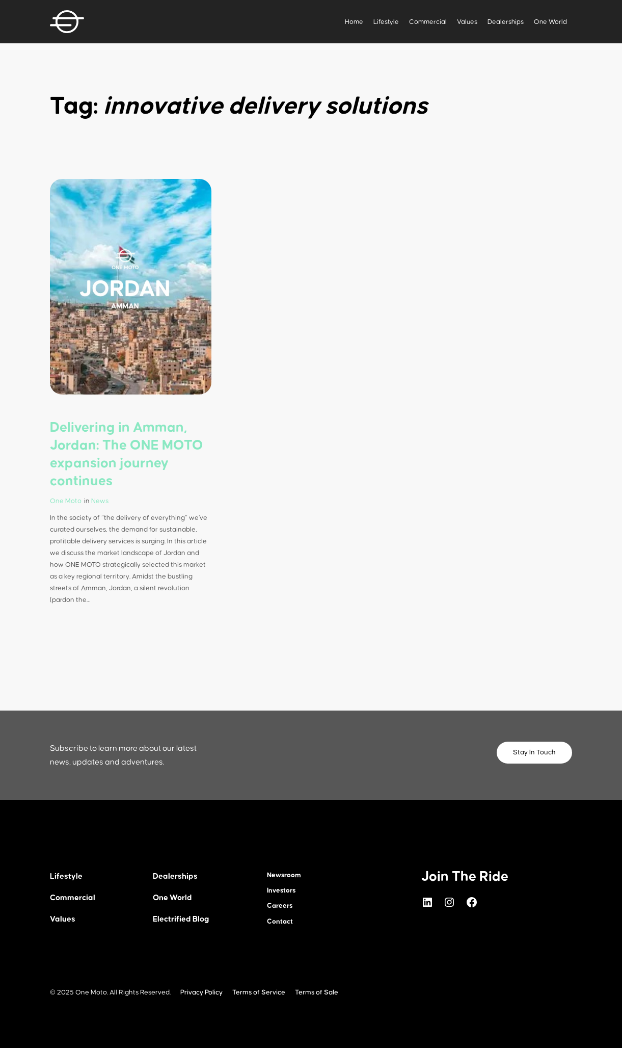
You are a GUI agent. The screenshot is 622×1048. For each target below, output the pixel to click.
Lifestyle (386, 21)
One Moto (66, 501)
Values (467, 21)
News (100, 501)
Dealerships (506, 21)
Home (354, 21)
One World (550, 21)
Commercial (428, 21)
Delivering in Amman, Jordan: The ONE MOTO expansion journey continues (126, 454)
